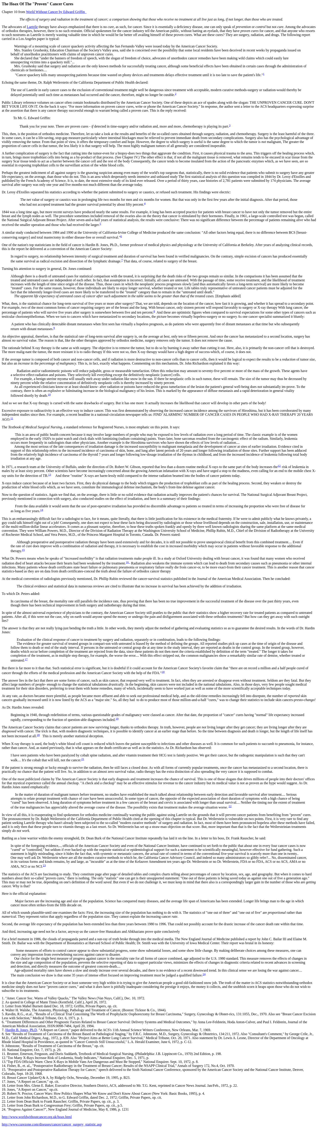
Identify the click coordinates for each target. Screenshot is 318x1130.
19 (116, 718)
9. (3, 1046)
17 (26, 659)
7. (3, 1030)
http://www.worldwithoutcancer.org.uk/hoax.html (37, 1117)
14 (41, 509)
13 (49, 474)
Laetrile (32, 27)
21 (82, 759)
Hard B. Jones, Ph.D (21, 1030)
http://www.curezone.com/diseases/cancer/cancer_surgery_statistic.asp (52, 1124)
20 (38, 735)
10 (49, 394)
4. (3, 1010)
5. (3, 1014)
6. (3, 1022)
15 (23, 549)
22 (230, 806)
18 (163, 671)
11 (11, 418)
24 (204, 974)
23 (44, 865)
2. (3, 1002)
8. (3, 1034)
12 (279, 465)
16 (128, 562)
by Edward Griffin (56, 12)
